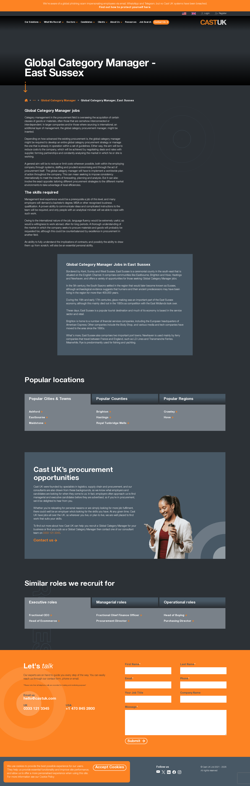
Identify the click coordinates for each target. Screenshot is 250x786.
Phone (203, 682)
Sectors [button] (70, 22)
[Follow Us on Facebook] (174, 772)
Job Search (145, 22)
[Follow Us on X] (163, 772)
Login (205, 13)
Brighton (102, 412)
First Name (148, 668)
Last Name (203, 668)
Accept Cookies (109, 767)
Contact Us (160, 22)
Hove (167, 417)
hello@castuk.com (40, 699)
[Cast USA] (184, 13)
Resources (130, 22)
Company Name (203, 697)
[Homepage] (194, 13)
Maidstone (36, 423)
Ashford (34, 412)
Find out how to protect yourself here (124, 7)
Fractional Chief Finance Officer (117, 615)
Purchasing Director (177, 621)
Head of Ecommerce (43, 621)
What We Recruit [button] (52, 22)
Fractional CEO (39, 615)
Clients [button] (101, 22)
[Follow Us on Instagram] (179, 772)
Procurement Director (111, 621)
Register (220, 13)
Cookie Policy (47, 777)
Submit (134, 741)
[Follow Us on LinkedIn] (169, 772)
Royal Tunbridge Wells (111, 423)
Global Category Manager (58, 100)
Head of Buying (174, 615)
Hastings (102, 417)
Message (175, 720)
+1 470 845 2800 (80, 709)
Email (148, 682)
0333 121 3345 (51, 533)
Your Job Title (148, 697)
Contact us (43, 540)
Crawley (169, 412)
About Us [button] (114, 22)
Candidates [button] (86, 22)
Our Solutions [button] (31, 22)
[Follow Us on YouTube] (158, 772)
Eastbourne (37, 417)
